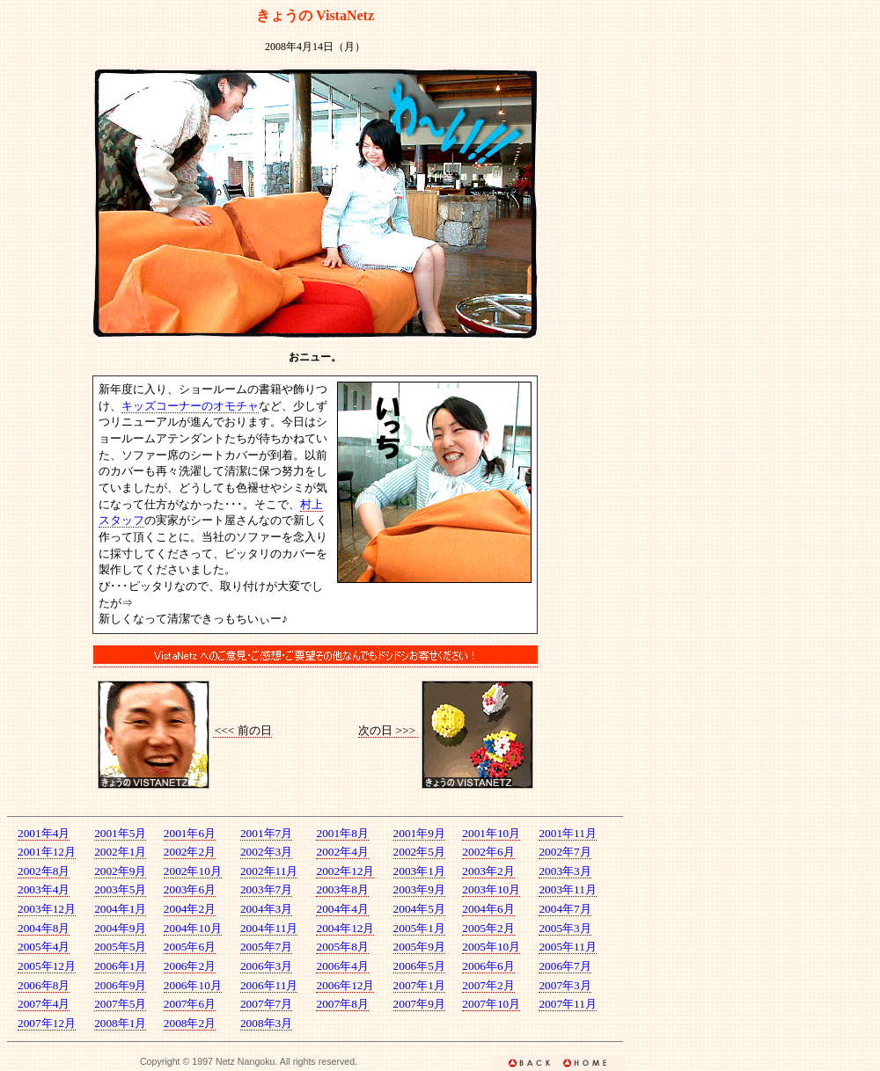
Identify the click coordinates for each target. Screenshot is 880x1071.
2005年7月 (266, 946)
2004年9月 (120, 928)
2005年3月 (564, 928)
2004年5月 (419, 908)
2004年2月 (190, 908)
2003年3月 (564, 871)
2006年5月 (419, 966)
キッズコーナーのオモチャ (190, 405)
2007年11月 (568, 1003)
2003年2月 (488, 871)
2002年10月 (193, 871)
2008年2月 (190, 1023)
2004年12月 (345, 928)
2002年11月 (269, 871)
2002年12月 (345, 871)
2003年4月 (44, 889)
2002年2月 (190, 851)
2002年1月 (120, 851)
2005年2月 (488, 928)
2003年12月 (47, 908)
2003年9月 (419, 889)
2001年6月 (190, 833)
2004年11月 (269, 928)
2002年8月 (44, 871)
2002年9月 (120, 871)
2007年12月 (47, 1023)
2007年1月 (419, 985)
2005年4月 (44, 946)
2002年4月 (342, 851)
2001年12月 (47, 851)
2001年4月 (44, 833)
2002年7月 (564, 851)
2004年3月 (266, 908)
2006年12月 (345, 985)
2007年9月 (419, 1003)
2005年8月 (342, 946)
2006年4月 (342, 966)
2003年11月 (568, 889)
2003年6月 (190, 889)
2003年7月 (266, 889)
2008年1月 (120, 1023)
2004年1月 (120, 908)
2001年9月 (419, 833)
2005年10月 (491, 946)
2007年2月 (488, 985)
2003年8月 (342, 889)
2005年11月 (568, 946)
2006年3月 (266, 966)
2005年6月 (190, 946)
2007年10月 (491, 1003)
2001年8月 (342, 833)
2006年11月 (269, 985)
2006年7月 (564, 966)
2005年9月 (419, 946)
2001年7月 (266, 833)
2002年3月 (266, 851)
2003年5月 (120, 889)
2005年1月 (419, 928)
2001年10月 (491, 833)
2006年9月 (120, 985)
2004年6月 (488, 908)
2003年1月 (419, 871)
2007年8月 (342, 1003)
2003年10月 (491, 889)
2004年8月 (44, 928)
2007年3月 (564, 985)
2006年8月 (44, 985)
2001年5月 (120, 833)
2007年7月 (266, 1003)
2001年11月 (568, 833)
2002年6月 (488, 851)
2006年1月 (120, 966)
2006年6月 (488, 966)
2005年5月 (120, 946)
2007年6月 (190, 1003)
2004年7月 (564, 908)
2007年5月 (120, 1003)
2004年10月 (193, 928)
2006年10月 (193, 985)
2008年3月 (266, 1023)
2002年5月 (419, 851)
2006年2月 (190, 966)
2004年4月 (342, 908)
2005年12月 (47, 966)
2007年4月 (44, 1003)
